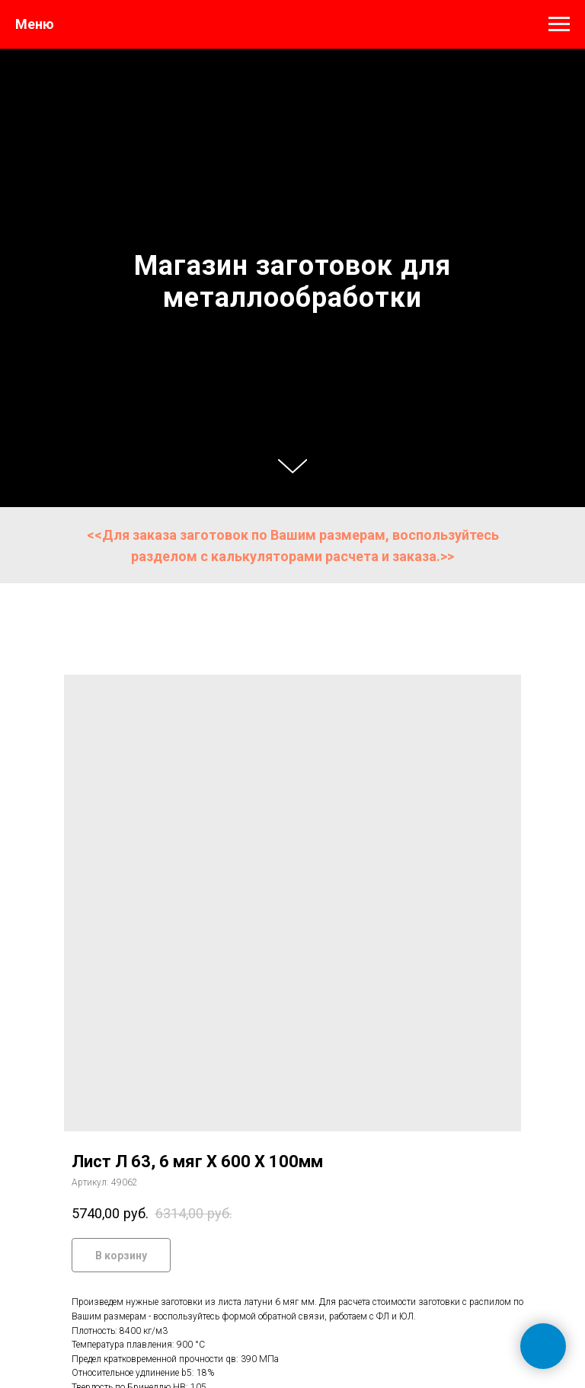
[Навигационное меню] (559, 24)
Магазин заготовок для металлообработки (292, 282)
